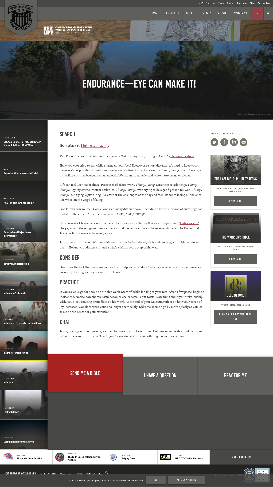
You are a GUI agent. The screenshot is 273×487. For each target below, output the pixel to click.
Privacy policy (186, 480)
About (223, 13)
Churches (210, 3)
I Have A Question (160, 375)
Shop (252, 3)
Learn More (235, 200)
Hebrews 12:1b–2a (182, 156)
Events (206, 13)
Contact (241, 13)
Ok (156, 480)
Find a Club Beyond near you (235, 316)
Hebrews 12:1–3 (95, 145)
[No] (268, 480)
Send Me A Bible (85, 373)
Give (257, 13)
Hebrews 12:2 (189, 223)
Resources (242, 3)
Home (155, 13)
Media (221, 3)
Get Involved (264, 3)
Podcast (231, 3)
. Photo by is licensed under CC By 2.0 (253, 114)
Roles (190, 13)
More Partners (245, 456)
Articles (172, 13)
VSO (201, 3)
